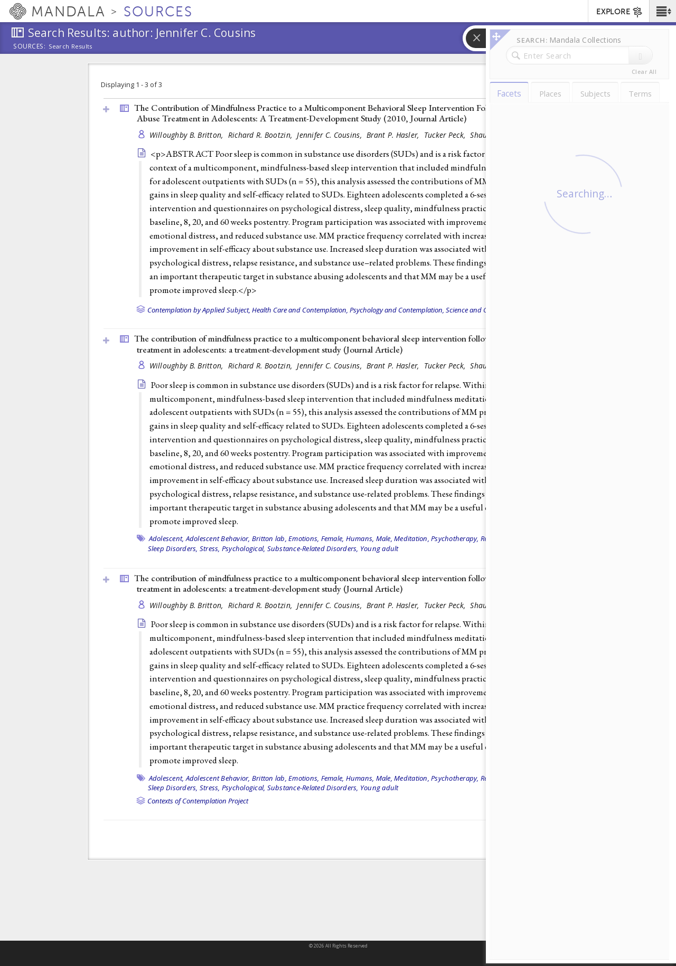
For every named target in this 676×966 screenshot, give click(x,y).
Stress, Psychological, (233, 548)
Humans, (360, 538)
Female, (332, 538)
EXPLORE (619, 12)
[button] (662, 11)
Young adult (379, 548)
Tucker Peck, (446, 135)
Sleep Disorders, (173, 548)
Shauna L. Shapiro (501, 135)
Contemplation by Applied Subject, (198, 310)
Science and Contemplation (487, 310)
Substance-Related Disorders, (313, 548)
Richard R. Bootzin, (261, 135)
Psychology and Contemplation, (397, 310)
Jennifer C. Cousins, (330, 135)
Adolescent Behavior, (218, 538)
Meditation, (411, 538)
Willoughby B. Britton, (187, 135)
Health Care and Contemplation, (300, 310)
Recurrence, (499, 538)
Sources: (29, 47)
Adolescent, (166, 538)
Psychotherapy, (455, 538)
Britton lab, (269, 538)
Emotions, (303, 538)
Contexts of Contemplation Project (197, 801)
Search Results (70, 46)
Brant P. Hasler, (394, 135)
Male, (384, 538)
